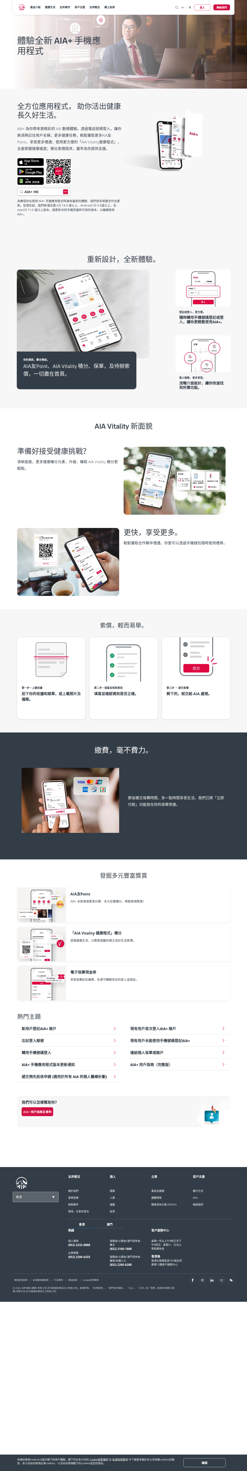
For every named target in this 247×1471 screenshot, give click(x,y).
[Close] (204, 1462)
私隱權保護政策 (41, 1280)
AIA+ (195, 1197)
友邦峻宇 (65, 7)
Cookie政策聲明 (91, 1280)
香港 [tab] (82, 1224)
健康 (112, 1191)
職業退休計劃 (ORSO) (163, 1204)
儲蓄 (112, 1204)
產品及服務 (157, 1191)
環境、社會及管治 (78, 1211)
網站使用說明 (21, 1280)
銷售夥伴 (73, 1204)
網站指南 (72, 1280)
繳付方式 (198, 1191)
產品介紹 (35, 7)
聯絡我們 (198, 1204)
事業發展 (73, 1197)
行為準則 (58, 1280)
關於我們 (73, 1191)
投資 (112, 1211)
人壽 (112, 1197)
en (182, 7)
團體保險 (156, 1197)
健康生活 (50, 7)
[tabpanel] (151, 1249)
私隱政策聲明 (120, 1459)
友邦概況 (94, 7)
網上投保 (109, 7)
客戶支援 (80, 7)
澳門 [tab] (110, 1224)
